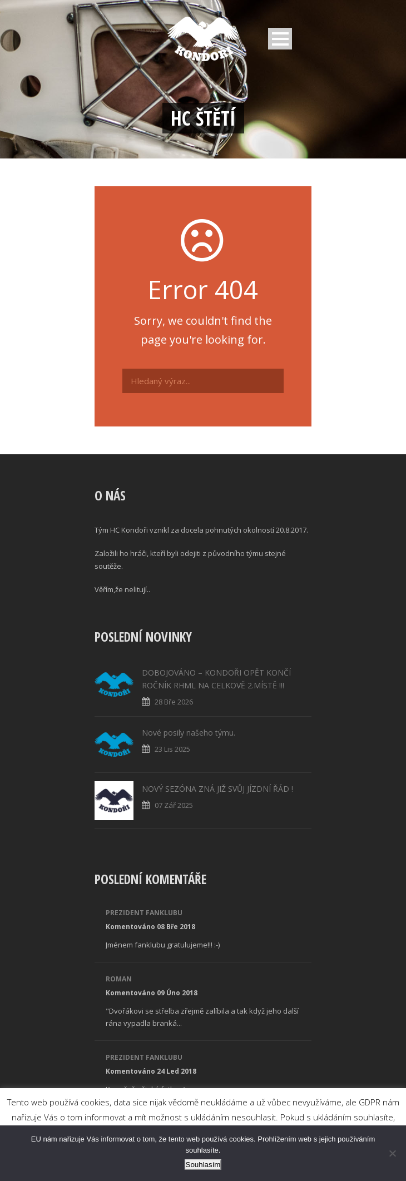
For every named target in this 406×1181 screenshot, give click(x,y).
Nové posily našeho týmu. (188, 732)
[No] (392, 1153)
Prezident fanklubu (144, 912)
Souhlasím (203, 1164)
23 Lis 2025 (172, 749)
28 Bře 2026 (174, 702)
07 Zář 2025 (174, 805)
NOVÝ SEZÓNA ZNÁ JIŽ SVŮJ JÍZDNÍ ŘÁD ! (217, 788)
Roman (119, 979)
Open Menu (280, 38)
